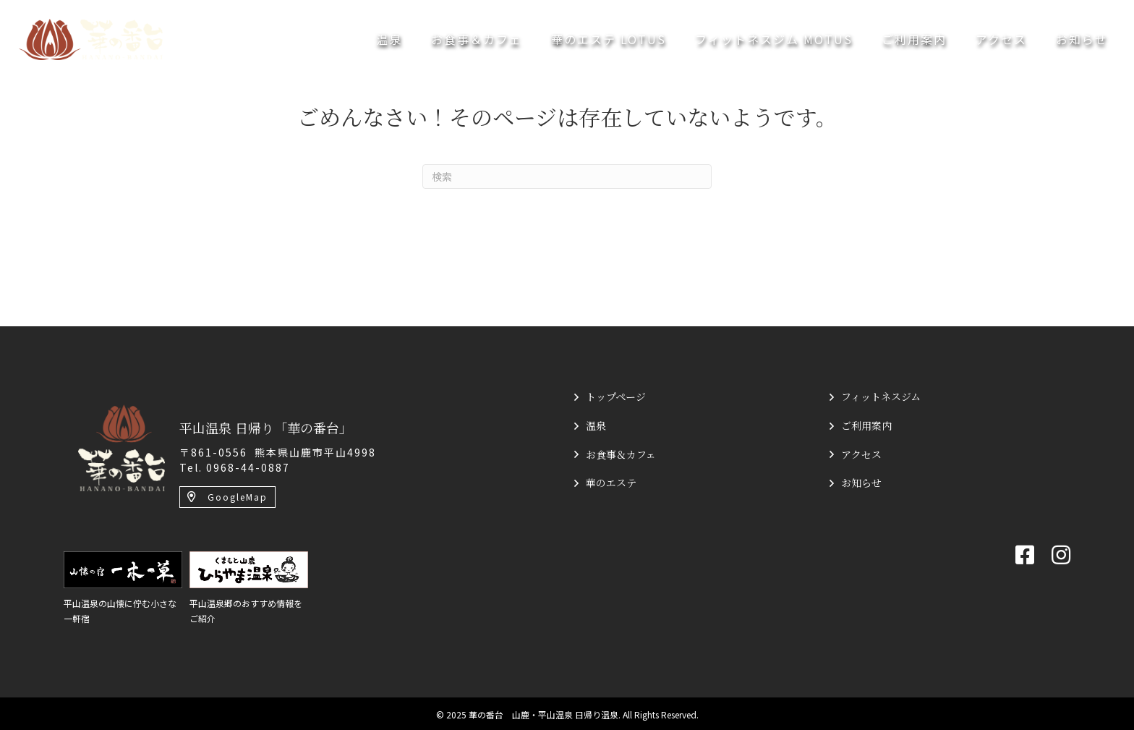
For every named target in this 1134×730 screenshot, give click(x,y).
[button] (227, 497)
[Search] (567, 176)
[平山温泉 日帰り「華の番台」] (121, 446)
